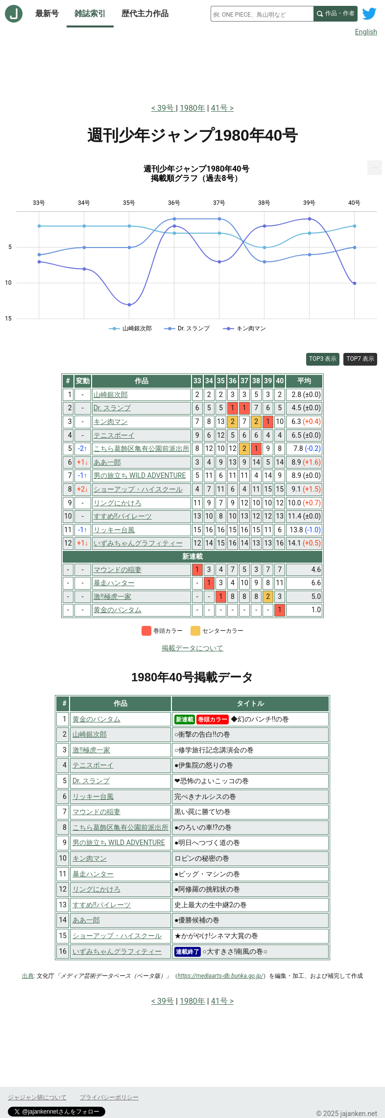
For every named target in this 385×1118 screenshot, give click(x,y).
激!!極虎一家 (91, 750)
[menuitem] (374, 167)
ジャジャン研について (37, 1097)
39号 (166, 108)
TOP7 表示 (360, 358)
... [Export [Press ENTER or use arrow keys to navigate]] (375, 165)
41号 (219, 108)
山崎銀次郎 (89, 734)
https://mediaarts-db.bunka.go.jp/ (221, 975)
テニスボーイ (93, 765)
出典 (28, 975)
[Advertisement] (192, 67)
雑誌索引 (90, 13)
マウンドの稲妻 (96, 812)
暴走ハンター (93, 874)
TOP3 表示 (323, 358)
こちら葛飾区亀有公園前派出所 (120, 827)
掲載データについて (192, 648)
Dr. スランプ (91, 781)
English (366, 32)
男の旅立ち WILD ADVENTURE (118, 842)
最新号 (47, 13)
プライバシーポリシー (109, 1097)
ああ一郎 (86, 920)
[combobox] (262, 14)
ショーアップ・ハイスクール (117, 936)
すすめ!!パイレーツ (101, 905)
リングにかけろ (96, 889)
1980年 (192, 108)
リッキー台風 (93, 796)
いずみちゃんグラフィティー (117, 951)
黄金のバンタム (96, 719)
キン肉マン (89, 858)
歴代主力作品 (144, 13)
